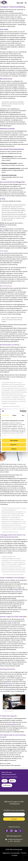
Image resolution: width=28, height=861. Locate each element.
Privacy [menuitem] (24, 853)
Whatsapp (7, 785)
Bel (4, 781)
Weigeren (14, 448)
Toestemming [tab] (5, 415)
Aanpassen (14, 444)
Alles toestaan (14, 440)
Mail (12, 781)
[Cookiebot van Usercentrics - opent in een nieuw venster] (20, 411)
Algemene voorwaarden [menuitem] (11, 853)
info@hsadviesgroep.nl (14, 839)
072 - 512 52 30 (14, 841)
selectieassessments (10, 724)
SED (15, 623)
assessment (9, 683)
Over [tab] (23, 415)
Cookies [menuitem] (14, 855)
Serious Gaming (16, 591)
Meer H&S (22, 3)
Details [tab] (14, 415)
